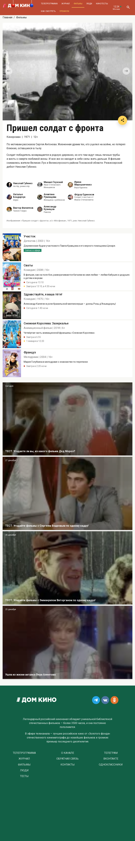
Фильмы (78, 3)
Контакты (68, 764)
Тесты (24, 776)
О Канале (67, 752)
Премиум (64, 11)
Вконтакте (110, 758)
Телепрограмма (49, 3)
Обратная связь (67, 758)
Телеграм (111, 752)
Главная (7, 17)
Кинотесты (102, 3)
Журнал (65, 3)
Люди (89, 3)
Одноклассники (111, 764)
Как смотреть (48, 11)
